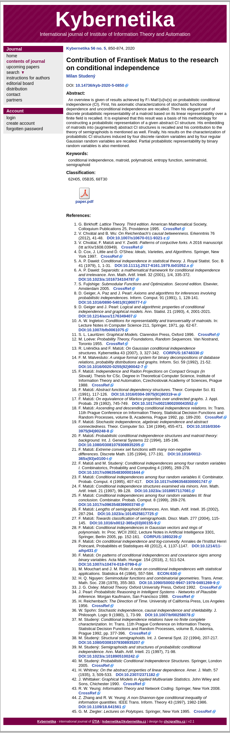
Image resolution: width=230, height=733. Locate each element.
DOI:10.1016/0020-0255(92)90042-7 (111, 366)
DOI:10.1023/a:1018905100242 (107, 656)
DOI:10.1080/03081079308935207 (109, 642)
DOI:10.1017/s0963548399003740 (109, 504)
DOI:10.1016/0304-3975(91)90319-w (144, 394)
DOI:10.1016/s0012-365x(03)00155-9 (123, 523)
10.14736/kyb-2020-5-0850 (99, 85)
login (11, 117)
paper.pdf (84, 201)
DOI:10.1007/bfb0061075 (101, 330)
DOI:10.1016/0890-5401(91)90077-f (110, 302)
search (12, 72)
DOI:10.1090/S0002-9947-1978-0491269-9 (177, 582)
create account (20, 123)
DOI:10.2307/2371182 (135, 674)
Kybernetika (46, 721)
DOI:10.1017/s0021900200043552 (163, 403)
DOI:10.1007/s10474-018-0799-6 (108, 564)
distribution (16, 88)
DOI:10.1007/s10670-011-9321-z (136, 238)
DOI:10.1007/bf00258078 (167, 615)
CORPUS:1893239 (161, 536)
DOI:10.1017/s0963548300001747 (177, 481)
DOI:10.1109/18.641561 (100, 707)
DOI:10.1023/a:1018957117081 (163, 490)
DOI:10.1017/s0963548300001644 (109, 472)
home (11, 55)
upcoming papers (22, 66)
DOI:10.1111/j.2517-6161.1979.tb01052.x (152, 265)
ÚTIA (96, 721)
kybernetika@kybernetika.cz (124, 721)
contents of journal (25, 61)
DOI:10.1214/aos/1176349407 (105, 316)
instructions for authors (28, 77)
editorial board (20, 83)
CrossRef (172, 228)
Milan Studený (80, 76)
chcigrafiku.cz (175, 721)
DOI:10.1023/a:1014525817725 (126, 513)
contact (13, 94)
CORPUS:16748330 (181, 353)
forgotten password (24, 128)
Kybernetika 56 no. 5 (86, 48)
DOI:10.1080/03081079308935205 (109, 444)
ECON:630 (167, 573)
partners (14, 99)
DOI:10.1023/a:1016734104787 (107, 279)
